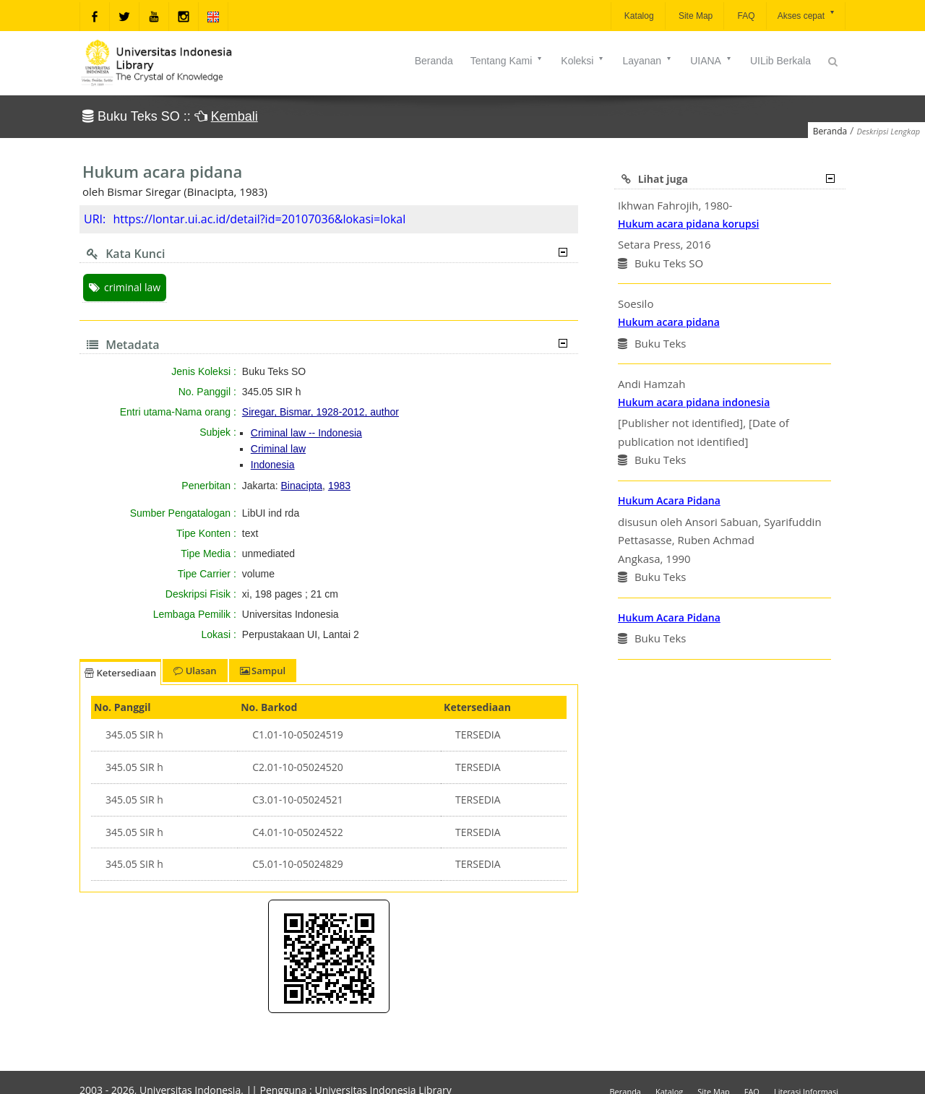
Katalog (638, 16)
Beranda (434, 60)
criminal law (124, 287)
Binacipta (302, 485)
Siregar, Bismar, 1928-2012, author (320, 412)
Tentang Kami (507, 60)
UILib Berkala (780, 60)
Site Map (694, 16)
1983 (339, 485)
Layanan (647, 60)
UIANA (711, 60)
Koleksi (583, 60)
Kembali (234, 116)
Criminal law (278, 449)
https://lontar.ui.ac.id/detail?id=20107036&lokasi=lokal (259, 219)
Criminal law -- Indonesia (306, 433)
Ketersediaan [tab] (120, 672)
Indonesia (273, 464)
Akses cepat (807, 15)
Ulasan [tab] (194, 670)
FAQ (744, 16)
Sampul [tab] (262, 670)
